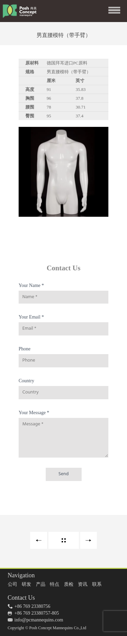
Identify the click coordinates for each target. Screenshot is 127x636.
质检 (68, 584)
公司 (12, 584)
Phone (24, 348)
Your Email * (31, 317)
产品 (40, 584)
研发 (26, 584)
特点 (54, 584)
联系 (97, 584)
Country (26, 380)
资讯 (82, 584)
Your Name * (31, 285)
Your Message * (34, 412)
